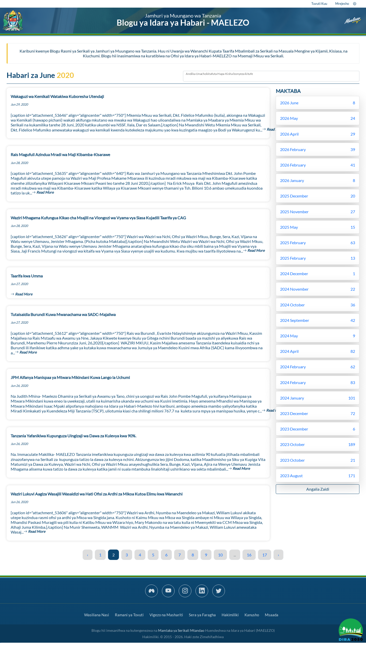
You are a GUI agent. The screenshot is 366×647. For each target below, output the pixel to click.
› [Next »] (278, 554)
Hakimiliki (230, 614)
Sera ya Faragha (202, 614)
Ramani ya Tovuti (129, 614)
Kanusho (252, 614)
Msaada (271, 614)
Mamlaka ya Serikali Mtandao (181, 630)
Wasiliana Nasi (96, 614)
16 (249, 554)
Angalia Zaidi (317, 489)
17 (264, 554)
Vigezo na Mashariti (166, 614)
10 (220, 554)
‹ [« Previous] (87, 554)
